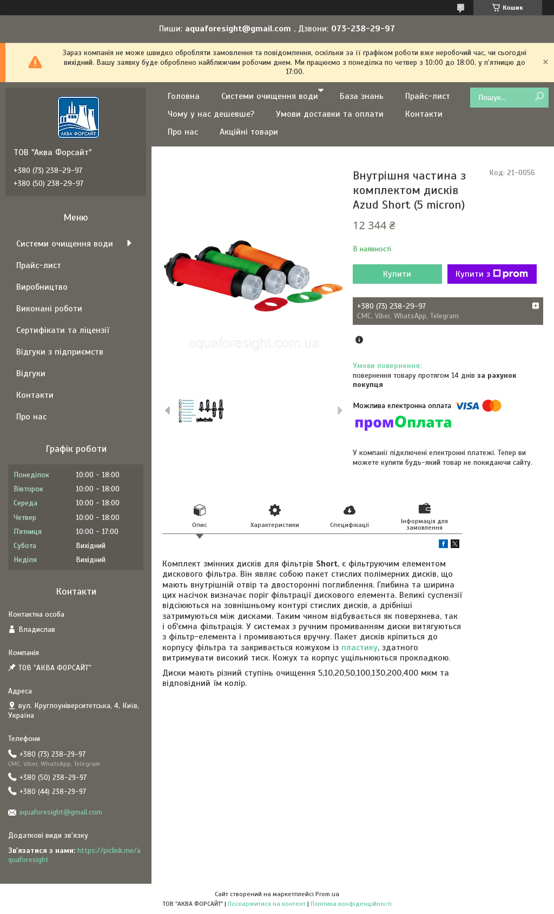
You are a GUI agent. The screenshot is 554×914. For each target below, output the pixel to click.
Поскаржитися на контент (267, 904)
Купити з (492, 274)
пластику (359, 647)
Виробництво (42, 287)
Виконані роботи (49, 308)
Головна (184, 96)
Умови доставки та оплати (330, 114)
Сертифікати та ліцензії (62, 330)
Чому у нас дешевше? (211, 114)
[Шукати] (539, 97)
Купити (397, 274)
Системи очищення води (269, 96)
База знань (362, 96)
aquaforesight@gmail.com (60, 812)
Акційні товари (249, 131)
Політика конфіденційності (351, 904)
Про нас (183, 131)
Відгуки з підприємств (59, 351)
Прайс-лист (427, 96)
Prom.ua (327, 894)
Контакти (424, 114)
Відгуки (30, 373)
